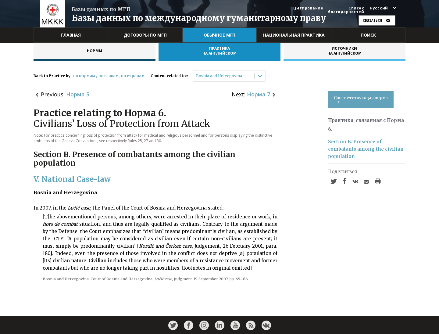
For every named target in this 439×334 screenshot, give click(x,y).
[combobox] (196, 76)
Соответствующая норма (361, 99)
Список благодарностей (346, 10)
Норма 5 (77, 94)
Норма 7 (258, 94)
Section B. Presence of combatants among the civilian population (366, 149)
